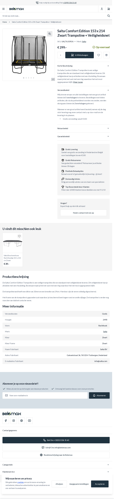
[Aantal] (60, 55)
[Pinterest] (21, 420)
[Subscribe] (99, 395)
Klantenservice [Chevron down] (56, 471)
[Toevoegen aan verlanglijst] (98, 55)
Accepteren (100, 484)
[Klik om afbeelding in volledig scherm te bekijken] (49, 34)
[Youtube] (29, 420)
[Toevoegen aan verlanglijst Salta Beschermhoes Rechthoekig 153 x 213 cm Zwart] (19, 236)
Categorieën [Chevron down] (56, 464)
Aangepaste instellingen (79, 484)
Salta (84, 41)
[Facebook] (5, 420)
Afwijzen (59, 484)
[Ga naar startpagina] (16, 9)
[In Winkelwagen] (79, 55)
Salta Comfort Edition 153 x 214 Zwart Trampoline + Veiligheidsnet (36, 22)
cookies (20, 482)
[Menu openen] (3, 8)
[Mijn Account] (101, 8)
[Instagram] (13, 420)
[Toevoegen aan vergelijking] (106, 55)
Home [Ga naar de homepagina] (4, 22)
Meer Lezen (78, 82)
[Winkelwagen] (108, 8)
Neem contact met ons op (83, 213)
